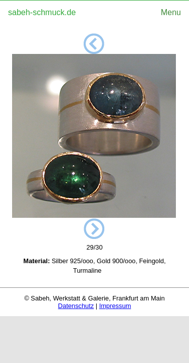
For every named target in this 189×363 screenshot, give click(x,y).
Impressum (115, 306)
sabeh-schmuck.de (42, 12)
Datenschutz (76, 306)
